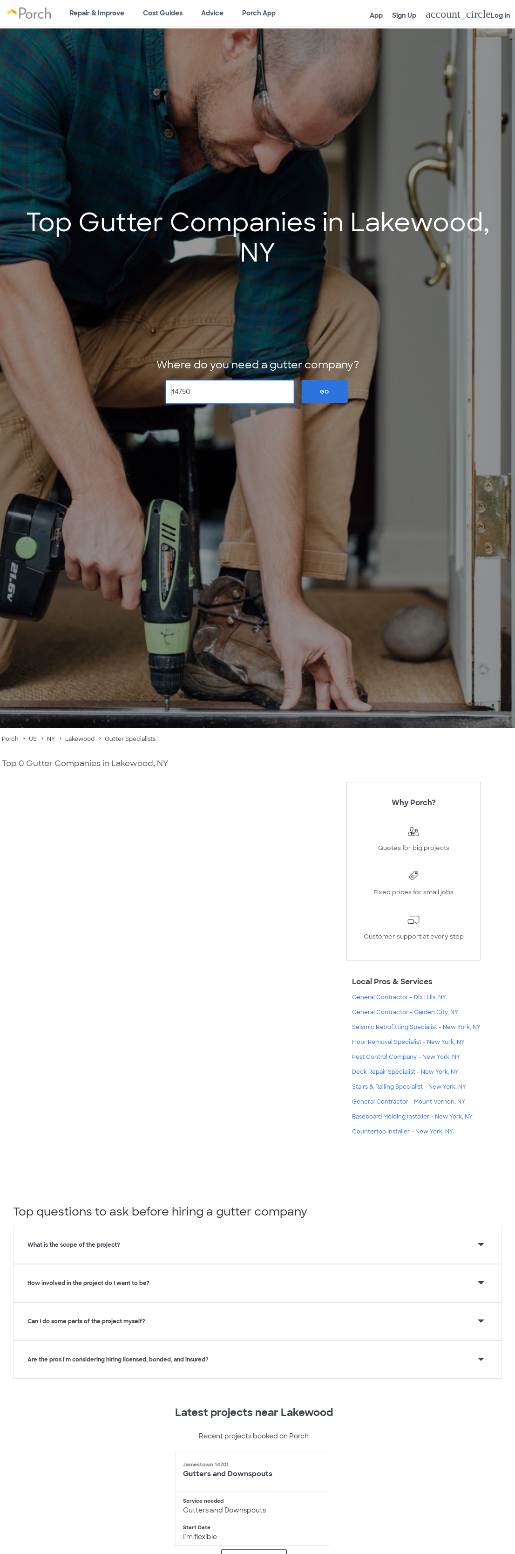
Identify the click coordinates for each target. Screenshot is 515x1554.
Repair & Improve (96, 13)
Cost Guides (163, 13)
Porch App (259, 13)
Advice (212, 13)
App (376, 15)
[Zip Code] (230, 392)
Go (324, 391)
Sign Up (404, 15)
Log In (468, 14)
